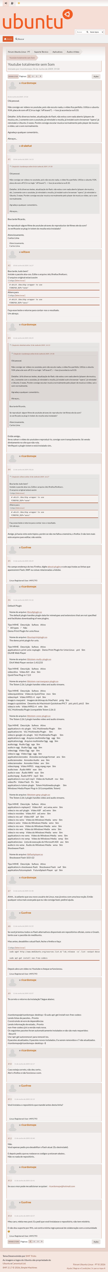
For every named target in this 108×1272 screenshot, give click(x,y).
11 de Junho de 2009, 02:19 (24, 1099)
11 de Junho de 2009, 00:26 (23, 469)
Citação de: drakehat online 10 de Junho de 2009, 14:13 (31, 345)
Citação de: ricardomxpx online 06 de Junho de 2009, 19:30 (32, 166)
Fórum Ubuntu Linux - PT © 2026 (89, 1264)
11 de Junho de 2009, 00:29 (23, 561)
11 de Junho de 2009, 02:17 (24, 1064)
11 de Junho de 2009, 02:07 (23, 993)
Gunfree (26, 547)
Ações (96, 76)
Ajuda (69, 1268)
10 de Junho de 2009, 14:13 (23, 159)
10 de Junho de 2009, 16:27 (23, 265)
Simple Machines (29, 1267)
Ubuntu (6, 1263)
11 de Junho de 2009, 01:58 (23, 891)
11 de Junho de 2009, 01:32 (23, 600)
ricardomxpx (28, 82)
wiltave (25, 251)
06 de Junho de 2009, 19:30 (18, 97)
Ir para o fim (13, 76)
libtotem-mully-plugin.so (39, 659)
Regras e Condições (81, 1268)
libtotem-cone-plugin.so (38, 716)
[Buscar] (87, 32)
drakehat (26, 145)
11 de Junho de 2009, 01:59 (23, 926)
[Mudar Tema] (19, 3)
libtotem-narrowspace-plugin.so (42, 681)
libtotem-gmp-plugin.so (38, 794)
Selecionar (20, 280)
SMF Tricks (31, 1256)
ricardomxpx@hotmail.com (62, 1186)
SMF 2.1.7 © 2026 (11, 1267)
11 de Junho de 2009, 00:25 (23, 338)
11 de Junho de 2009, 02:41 (24, 1180)
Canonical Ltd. (19, 1263)
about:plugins (54, 566)
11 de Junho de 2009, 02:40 (24, 1138)
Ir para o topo (14, 1241)
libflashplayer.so (35, 854)
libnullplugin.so (34, 612)
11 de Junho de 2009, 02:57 (24, 1216)
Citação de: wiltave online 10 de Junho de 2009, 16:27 (30, 477)
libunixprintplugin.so (37, 637)
